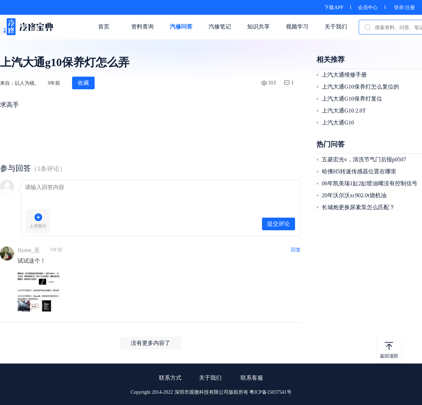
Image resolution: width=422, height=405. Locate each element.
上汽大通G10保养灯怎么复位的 (360, 87)
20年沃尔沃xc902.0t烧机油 (354, 195)
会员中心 (368, 7)
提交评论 (278, 224)
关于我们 (210, 378)
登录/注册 (404, 7)
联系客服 (252, 378)
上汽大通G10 (338, 123)
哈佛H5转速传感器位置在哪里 (359, 171)
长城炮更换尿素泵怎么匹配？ (358, 207)
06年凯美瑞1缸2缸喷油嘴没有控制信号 (369, 183)
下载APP (333, 7)
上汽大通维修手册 (344, 75)
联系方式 (170, 378)
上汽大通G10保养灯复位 (352, 99)
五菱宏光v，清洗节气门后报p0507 (364, 159)
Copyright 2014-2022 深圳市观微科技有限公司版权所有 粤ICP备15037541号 (211, 392)
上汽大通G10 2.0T (344, 111)
